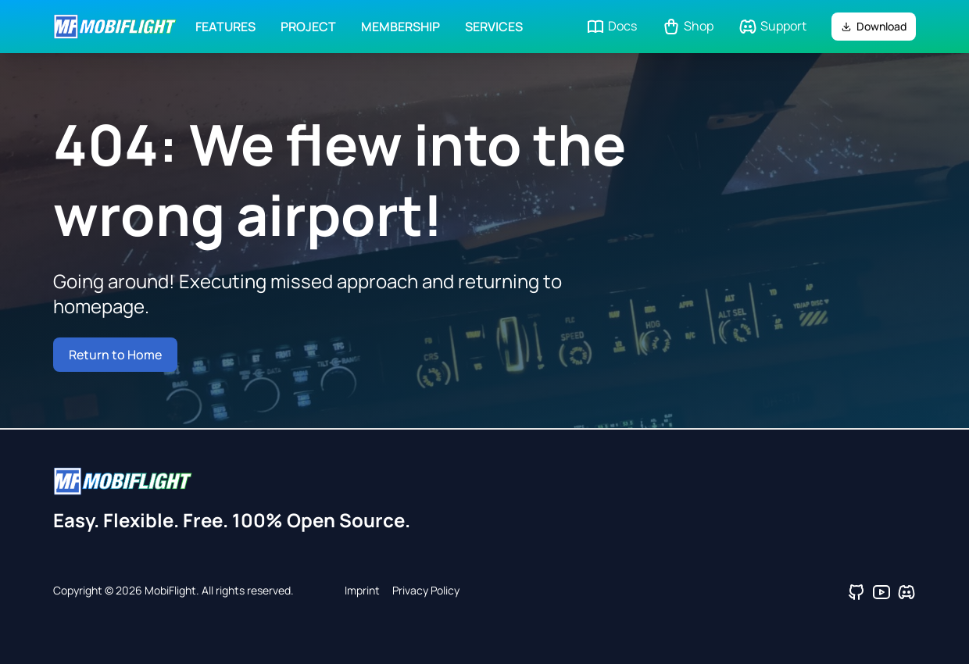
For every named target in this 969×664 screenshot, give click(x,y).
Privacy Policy (425, 590)
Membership (400, 26)
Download (873, 26)
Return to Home (115, 354)
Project (308, 26)
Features (225, 26)
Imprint (362, 590)
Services (494, 26)
